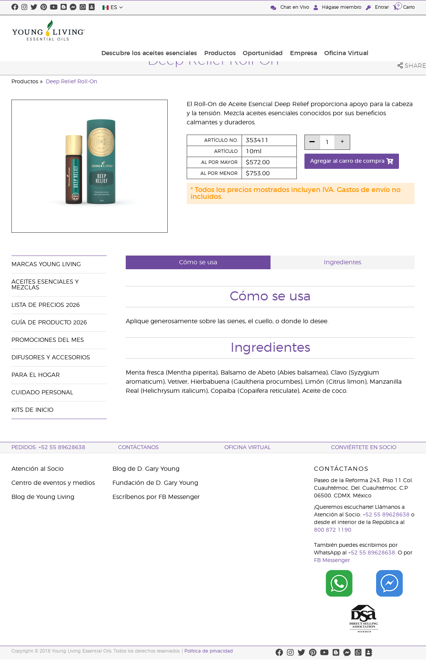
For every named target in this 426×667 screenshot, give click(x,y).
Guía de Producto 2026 (49, 323)
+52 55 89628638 (386, 515)
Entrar (378, 7)
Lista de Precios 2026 (45, 305)
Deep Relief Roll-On (71, 81)
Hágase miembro (338, 7)
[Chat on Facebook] (389, 583)
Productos (271, 30)
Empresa (350, 30)
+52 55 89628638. (372, 553)
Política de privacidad (208, 651)
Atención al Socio (37, 469)
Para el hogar (35, 375)
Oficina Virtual (390, 30)
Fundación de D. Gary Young (155, 483)
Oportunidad (312, 30)
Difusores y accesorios (50, 357)
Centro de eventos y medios (53, 483)
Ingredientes (342, 262)
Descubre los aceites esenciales (203, 30)
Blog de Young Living (42, 497)
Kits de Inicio (32, 410)
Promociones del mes (47, 340)
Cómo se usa (198, 262)
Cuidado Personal (42, 392)
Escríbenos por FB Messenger (156, 497)
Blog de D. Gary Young (145, 469)
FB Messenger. (332, 560)
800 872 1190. (333, 530)
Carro (404, 7)
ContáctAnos (138, 447)
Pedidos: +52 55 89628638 (48, 447)
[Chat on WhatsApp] (339, 583)
